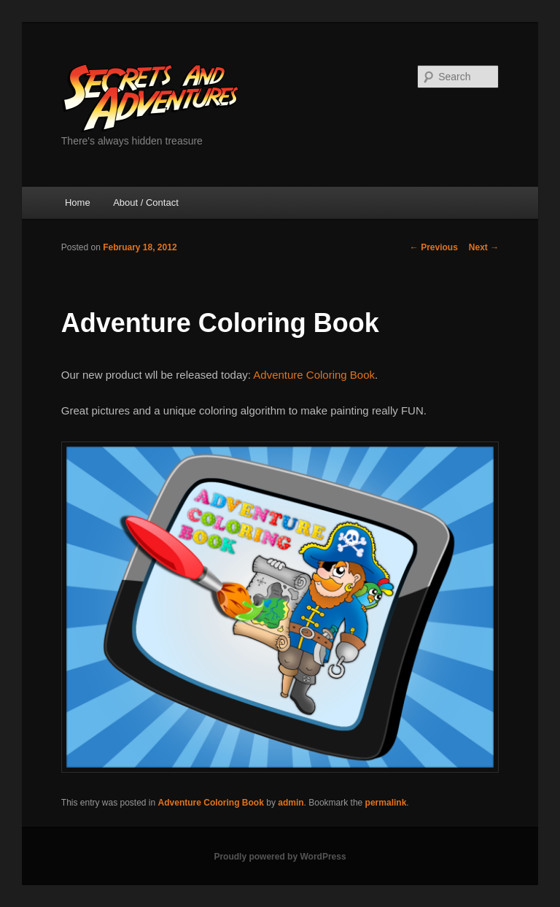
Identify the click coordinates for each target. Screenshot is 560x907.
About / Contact (146, 202)
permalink (386, 803)
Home (77, 202)
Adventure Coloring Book (314, 374)
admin (290, 803)
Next (484, 247)
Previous (434, 247)
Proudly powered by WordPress (280, 857)
